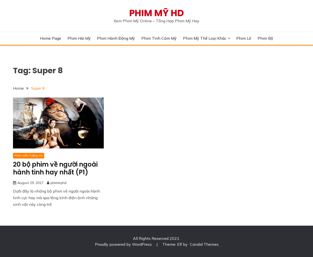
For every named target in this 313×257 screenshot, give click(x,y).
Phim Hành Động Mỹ (116, 38)
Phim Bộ (265, 38)
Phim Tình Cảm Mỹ (159, 38)
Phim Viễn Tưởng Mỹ (28, 155)
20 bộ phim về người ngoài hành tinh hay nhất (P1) (55, 168)
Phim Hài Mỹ (79, 38)
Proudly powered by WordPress (124, 244)
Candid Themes (204, 244)
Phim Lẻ (243, 38)
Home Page (50, 38)
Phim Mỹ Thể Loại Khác (204, 38)
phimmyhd (58, 183)
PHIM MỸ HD (156, 13)
